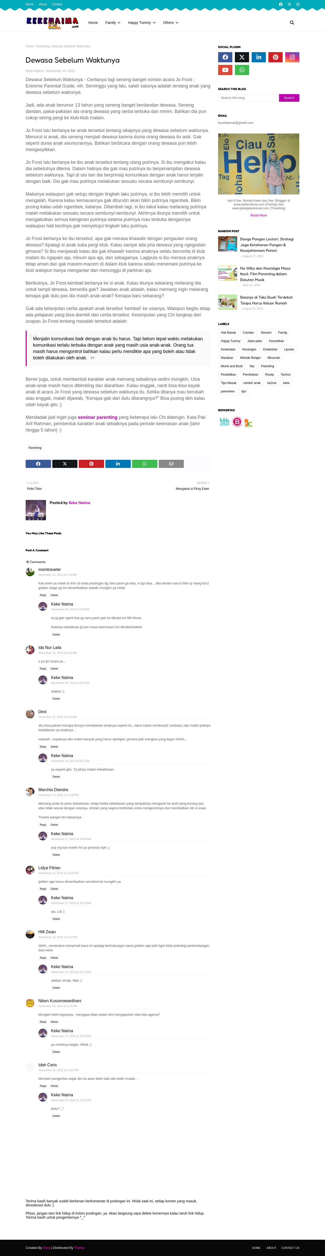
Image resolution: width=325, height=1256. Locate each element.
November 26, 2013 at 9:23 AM (70, 682)
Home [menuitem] (93, 23)
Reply (43, 595)
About (43, 4)
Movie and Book (232, 366)
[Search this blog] (248, 98)
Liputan (289, 349)
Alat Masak (228, 332)
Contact (57, 4)
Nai (252, 366)
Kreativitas (270, 349)
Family (282, 332)
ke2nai (271, 383)
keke (286, 383)
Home (30, 4)
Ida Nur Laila (49, 647)
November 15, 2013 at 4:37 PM (58, 937)
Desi (42, 712)
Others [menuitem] (168, 23)
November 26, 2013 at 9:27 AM (70, 760)
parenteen (228, 391)
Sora (46, 1248)
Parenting (42, 46)
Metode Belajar (250, 358)
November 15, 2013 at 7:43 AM (58, 574)
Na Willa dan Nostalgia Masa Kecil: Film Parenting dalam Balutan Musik (265, 274)
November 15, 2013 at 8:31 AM (58, 716)
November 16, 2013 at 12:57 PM (58, 1070)
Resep (269, 374)
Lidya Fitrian (49, 868)
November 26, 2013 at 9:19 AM (70, 609)
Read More (259, 215)
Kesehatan (228, 349)
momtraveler (49, 569)
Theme (79, 1248)
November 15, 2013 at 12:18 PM (58, 794)
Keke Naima (35, 71)
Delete (54, 595)
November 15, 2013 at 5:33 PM (58, 1006)
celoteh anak (252, 383)
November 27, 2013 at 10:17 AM (71, 971)
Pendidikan (228, 374)
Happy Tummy (230, 341)
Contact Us (291, 1247)
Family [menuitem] (110, 23)
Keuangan (249, 349)
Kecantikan (276, 341)
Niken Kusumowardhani (59, 1001)
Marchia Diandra (53, 790)
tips (243, 391)
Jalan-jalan (254, 341)
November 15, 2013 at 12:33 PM (58, 873)
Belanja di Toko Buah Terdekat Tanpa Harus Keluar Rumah (266, 300)
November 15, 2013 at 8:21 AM (58, 652)
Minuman (273, 358)
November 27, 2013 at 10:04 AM (71, 838)
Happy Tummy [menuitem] (139, 23)
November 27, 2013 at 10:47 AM (71, 1036)
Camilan (248, 332)
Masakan (227, 358)
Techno (286, 374)
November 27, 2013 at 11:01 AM (71, 1100)
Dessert (266, 332)
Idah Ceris (47, 1065)
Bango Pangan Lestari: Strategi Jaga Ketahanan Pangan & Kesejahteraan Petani (267, 245)
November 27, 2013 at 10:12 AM (71, 903)
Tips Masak (228, 383)
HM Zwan (47, 932)
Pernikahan (250, 374)
